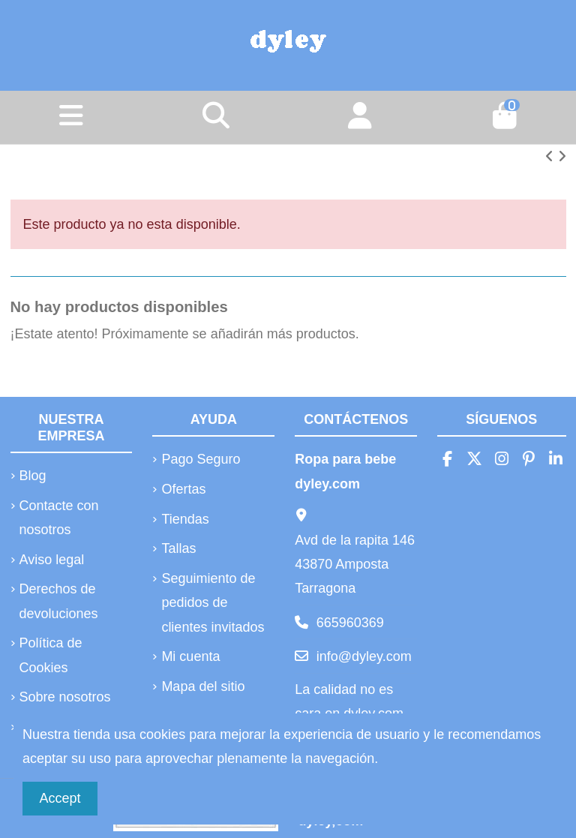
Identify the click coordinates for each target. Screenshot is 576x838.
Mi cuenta (190, 656)
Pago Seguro (200, 459)
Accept (60, 798)
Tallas (178, 548)
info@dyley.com (364, 656)
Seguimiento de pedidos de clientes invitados (212, 603)
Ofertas (183, 489)
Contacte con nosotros (59, 517)
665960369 (350, 622)
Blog (33, 475)
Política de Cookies (51, 654)
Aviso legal (52, 559)
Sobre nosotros (65, 696)
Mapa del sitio (202, 686)
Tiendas (184, 519)
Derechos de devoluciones (59, 600)
